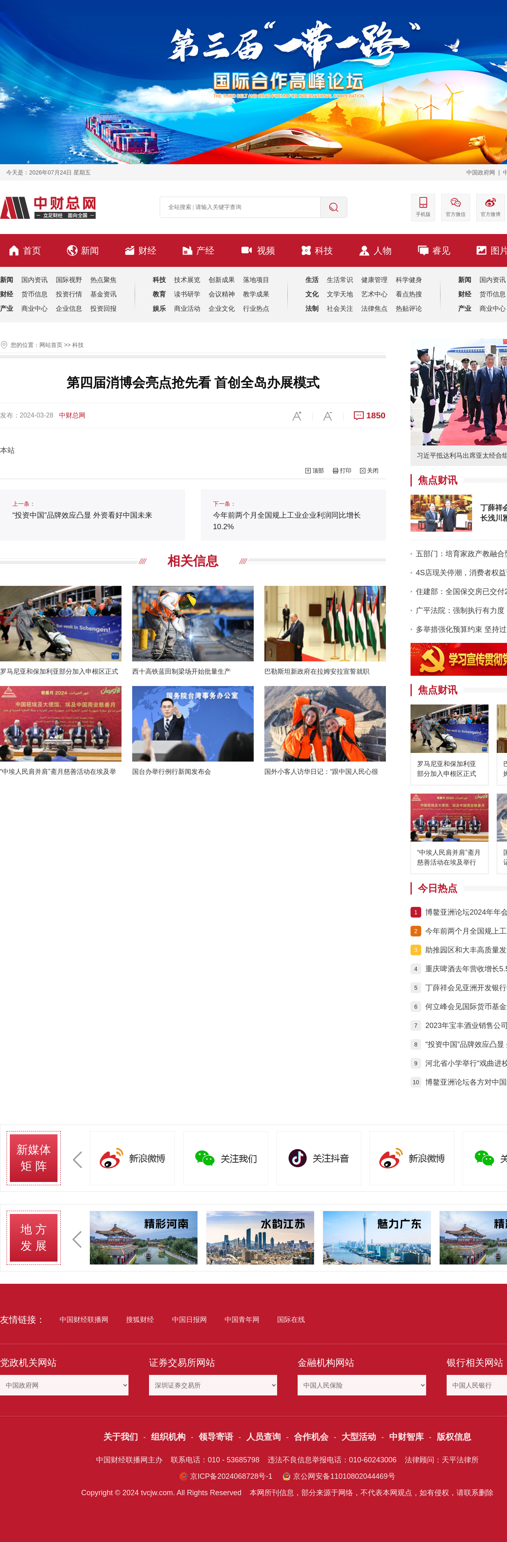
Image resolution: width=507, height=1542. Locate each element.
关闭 (373, 470)
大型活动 (359, 1436)
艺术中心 (374, 294)
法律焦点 (374, 308)
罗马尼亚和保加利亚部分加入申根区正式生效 (446, 769)
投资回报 (103, 308)
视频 (257, 250)
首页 (24, 250)
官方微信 (456, 206)
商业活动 (187, 308)
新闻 (83, 250)
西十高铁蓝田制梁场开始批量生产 (181, 671)
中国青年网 (242, 1320)
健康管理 (374, 279)
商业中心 (34, 308)
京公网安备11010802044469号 (344, 1476)
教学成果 (256, 294)
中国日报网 (189, 1320)
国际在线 (291, 1320)
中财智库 (406, 1436)
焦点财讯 (437, 480)
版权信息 (454, 1436)
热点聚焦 (103, 279)
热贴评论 (409, 308)
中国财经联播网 (84, 1320)
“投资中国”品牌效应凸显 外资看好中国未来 (82, 509)
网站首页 (50, 345)
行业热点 (256, 308)
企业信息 (69, 308)
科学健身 (409, 279)
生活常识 (340, 279)
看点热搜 (409, 294)
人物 (375, 251)
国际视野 (69, 279)
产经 (198, 250)
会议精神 (222, 294)
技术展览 (187, 279)
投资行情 (69, 294)
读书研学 (187, 294)
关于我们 (120, 1436)
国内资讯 (34, 279)
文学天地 (340, 294)
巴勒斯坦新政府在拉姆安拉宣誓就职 (316, 671)
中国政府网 (480, 172)
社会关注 (340, 308)
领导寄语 (216, 1436)
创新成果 (222, 279)
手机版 (423, 206)
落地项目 (256, 279)
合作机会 (311, 1436)
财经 (140, 250)
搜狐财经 (140, 1320)
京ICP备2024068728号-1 (231, 1476)
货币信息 (34, 294)
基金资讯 (103, 294)
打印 (345, 470)
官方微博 (490, 206)
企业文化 (222, 308)
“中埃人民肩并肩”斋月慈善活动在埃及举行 (449, 857)
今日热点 (437, 888)
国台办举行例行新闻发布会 (171, 771)
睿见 (434, 250)
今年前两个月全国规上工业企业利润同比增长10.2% (287, 515)
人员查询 (263, 1436)
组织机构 (168, 1436)
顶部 (318, 470)
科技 (317, 250)
